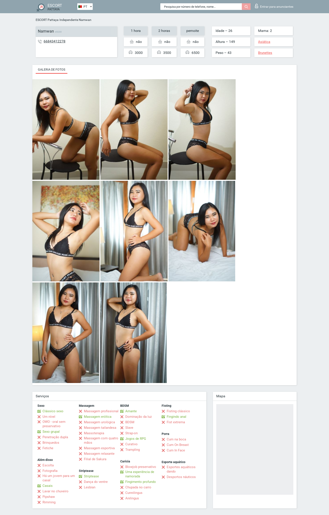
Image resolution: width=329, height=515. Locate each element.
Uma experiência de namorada (139, 474)
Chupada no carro (138, 487)
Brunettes (265, 53)
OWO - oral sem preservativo (54, 424)
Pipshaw (49, 497)
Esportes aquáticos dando (181, 469)
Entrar (274, 6)
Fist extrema (176, 422)
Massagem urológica (99, 422)
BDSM (129, 422)
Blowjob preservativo (140, 467)
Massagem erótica (97, 417)
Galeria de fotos (51, 69)
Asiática (264, 42)
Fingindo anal (176, 417)
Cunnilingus (133, 493)
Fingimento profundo (140, 482)
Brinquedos (51, 443)
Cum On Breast (178, 445)
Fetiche (48, 448)
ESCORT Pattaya (47, 20)
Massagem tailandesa (100, 428)
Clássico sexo (53, 411)
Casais (48, 486)
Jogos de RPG (135, 439)
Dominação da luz (138, 417)
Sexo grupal (51, 432)
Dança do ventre (96, 482)
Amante (131, 411)
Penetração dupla (55, 437)
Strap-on (131, 433)
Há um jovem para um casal (59, 478)
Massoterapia (94, 433)
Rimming (49, 502)
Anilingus (132, 498)
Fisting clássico (178, 411)
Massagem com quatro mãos (101, 440)
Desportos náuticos (181, 477)
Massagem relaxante (99, 454)
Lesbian (89, 487)
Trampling (132, 450)
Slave (129, 428)
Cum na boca (176, 439)
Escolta (48, 465)
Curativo (131, 444)
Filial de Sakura (95, 459)
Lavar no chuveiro (55, 491)
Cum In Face (176, 450)
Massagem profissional (101, 411)
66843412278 (54, 41)
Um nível (49, 417)
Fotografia (50, 471)
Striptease (91, 476)
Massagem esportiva (99, 448)
